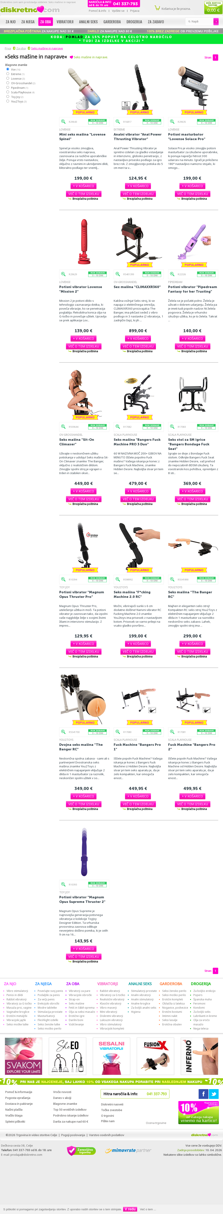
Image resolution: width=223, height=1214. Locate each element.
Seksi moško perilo (49, 1028)
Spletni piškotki (15, 1121)
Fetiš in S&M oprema (82, 1007)
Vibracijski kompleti (112, 1028)
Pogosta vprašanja (17, 1098)
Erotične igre (76, 1016)
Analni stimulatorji (142, 999)
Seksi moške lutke (18, 1024)
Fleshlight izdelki (48, 1020)
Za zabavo (156, 21)
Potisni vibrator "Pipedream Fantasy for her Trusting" (192, 289)
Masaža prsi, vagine (19, 1007)
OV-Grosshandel (22, 83)
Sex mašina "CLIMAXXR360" (137, 287)
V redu (130, 1209)
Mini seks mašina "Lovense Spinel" (82, 136)
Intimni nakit (169, 1016)
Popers (198, 995)
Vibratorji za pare (79, 991)
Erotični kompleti (172, 999)
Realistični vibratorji (112, 999)
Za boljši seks (202, 1012)
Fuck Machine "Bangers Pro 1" (137, 747)
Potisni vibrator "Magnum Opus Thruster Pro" (81, 594)
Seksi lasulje (169, 1020)
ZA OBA (72, 983)
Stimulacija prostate (50, 1012)
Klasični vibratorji (110, 1003)
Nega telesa (200, 1028)
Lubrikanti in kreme (205, 1016)
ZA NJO (10, 983)
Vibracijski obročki (80, 995)
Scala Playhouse (22, 92)
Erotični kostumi (172, 1012)
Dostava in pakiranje (19, 1104)
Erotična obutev (172, 1024)
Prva (7, 48)
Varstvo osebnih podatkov (106, 1135)
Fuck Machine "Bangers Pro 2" (191, 747)
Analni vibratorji (141, 995)
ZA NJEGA (43, 983)
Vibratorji (65, 21)
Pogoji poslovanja (73, 1135)
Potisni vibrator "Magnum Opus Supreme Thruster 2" (82, 899)
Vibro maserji (108, 1007)
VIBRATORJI (107, 983)
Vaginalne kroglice (18, 1012)
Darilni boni (76, 1020)
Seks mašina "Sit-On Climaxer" (76, 442)
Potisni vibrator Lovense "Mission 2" (80, 289)
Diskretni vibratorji (111, 1016)
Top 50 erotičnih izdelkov (69, 1110)
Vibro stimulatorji (17, 991)
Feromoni (199, 1003)
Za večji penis (46, 999)
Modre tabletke (47, 1007)
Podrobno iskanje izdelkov (70, 1115)
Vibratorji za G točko (19, 1003)
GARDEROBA (171, 983)
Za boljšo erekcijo (204, 991)
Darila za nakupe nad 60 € (70, 1121)
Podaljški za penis (49, 995)
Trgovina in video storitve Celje (36, 1135)
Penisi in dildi (15, 995)
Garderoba (112, 21)
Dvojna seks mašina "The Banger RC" (81, 747)
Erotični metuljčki (17, 1016)
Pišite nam (108, 1121)
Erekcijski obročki (48, 1003)
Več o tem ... (148, 1209)
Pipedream (19, 88)
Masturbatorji (46, 1016)
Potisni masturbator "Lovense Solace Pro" (186, 136)
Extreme (17, 74)
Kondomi (199, 1007)
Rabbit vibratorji (17, 999)
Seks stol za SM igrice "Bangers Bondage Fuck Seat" (188, 444)
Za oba (45, 21)
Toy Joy (17, 97)
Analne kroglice (140, 1003)
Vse (15, 69)
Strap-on (74, 999)
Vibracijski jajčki (16, 1020)
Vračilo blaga (13, 1115)
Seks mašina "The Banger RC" (190, 594)
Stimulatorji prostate (144, 991)
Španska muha (202, 999)
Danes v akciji (62, 1098)
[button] (83, 186)
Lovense (17, 78)
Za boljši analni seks (143, 1007)
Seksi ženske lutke (49, 1024)
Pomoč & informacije (18, 1092)
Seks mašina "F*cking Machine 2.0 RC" (132, 594)
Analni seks (88, 21)
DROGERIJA (201, 983)
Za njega (28, 21)
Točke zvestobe (111, 1110)
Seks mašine (76, 1003)
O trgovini (107, 1116)
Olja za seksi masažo (82, 1012)
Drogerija (134, 21)
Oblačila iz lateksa (173, 1003)
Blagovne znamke (65, 1104)
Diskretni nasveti (112, 1104)
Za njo (11, 21)
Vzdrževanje (76, 1024)
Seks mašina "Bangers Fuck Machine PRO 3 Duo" (137, 442)
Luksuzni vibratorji (111, 1020)
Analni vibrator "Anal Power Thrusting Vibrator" (138, 136)
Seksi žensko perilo (174, 991)
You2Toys (18, 101)
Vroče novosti (62, 1092)
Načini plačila (13, 1110)
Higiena (135, 1012)
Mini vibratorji (108, 1012)
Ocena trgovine (156, 1123)
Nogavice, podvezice (175, 1007)
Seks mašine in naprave (47, 48)
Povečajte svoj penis (50, 991)
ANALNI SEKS (140, 983)
